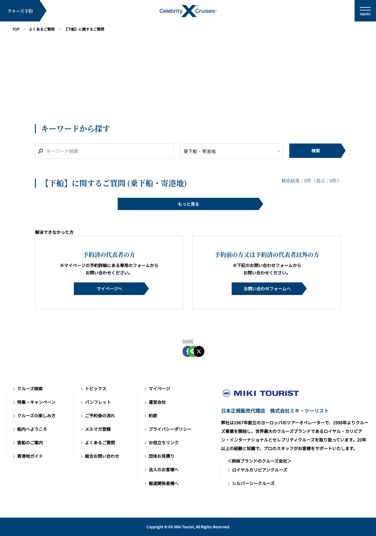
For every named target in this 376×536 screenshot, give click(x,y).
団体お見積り (161, 456)
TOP (16, 29)
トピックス (95, 388)
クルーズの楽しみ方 (36, 415)
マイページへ (109, 288)
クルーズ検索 (30, 388)
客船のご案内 (30, 442)
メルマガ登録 (98, 429)
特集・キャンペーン (36, 402)
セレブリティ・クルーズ (188, 11)
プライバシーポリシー (170, 429)
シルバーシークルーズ (253, 483)
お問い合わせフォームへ (267, 288)
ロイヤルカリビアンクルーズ (259, 470)
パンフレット (98, 402)
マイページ (159, 388)
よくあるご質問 (42, 29)
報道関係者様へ (164, 483)
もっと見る (188, 204)
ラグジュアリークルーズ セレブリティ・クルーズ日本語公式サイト (261, 393)
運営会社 (157, 402)
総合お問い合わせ (102, 456)
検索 (315, 150)
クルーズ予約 (20, 11)
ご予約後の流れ (100, 415)
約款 (153, 415)
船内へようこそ (32, 429)
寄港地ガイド (30, 456)
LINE (188, 351)
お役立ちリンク (164, 442)
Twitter (204, 351)
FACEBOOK (171, 351)
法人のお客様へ (164, 469)
